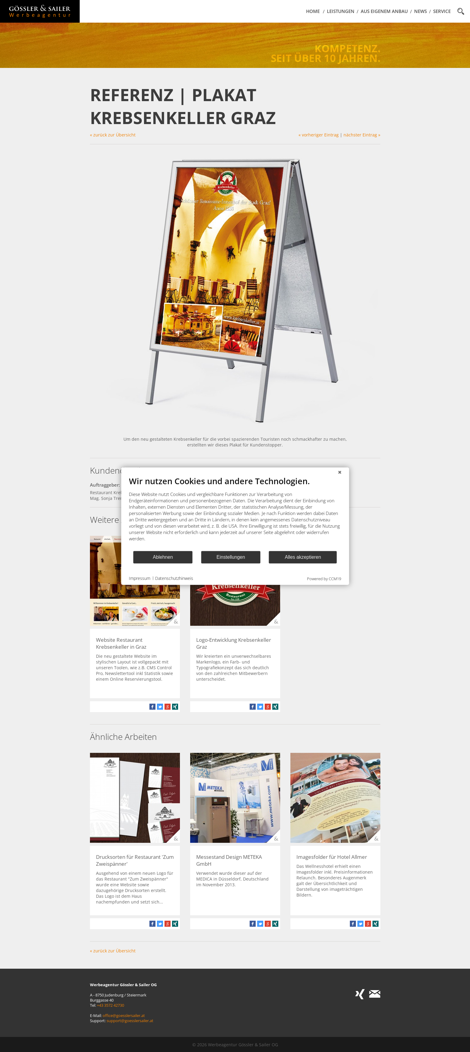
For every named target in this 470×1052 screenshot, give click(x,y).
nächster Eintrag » (362, 135)
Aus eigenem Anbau (384, 11)
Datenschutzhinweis (174, 578)
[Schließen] (339, 472)
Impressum (139, 578)
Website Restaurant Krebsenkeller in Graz (121, 643)
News (420, 11)
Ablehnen (163, 557)
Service (442, 11)
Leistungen (340, 11)
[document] (235, 513)
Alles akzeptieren (303, 557)
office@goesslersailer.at (124, 1015)
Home (313, 11)
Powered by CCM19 (324, 578)
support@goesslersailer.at (130, 1020)
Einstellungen (230, 557)
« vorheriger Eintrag (319, 135)
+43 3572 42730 (110, 1005)
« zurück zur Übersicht (113, 135)
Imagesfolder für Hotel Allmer (331, 856)
